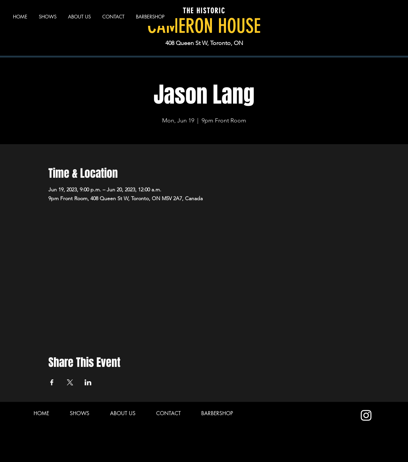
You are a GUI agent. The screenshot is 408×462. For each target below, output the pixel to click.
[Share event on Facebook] (51, 382)
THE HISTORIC (204, 10)
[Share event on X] (69, 382)
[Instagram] (366, 415)
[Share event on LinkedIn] (88, 382)
